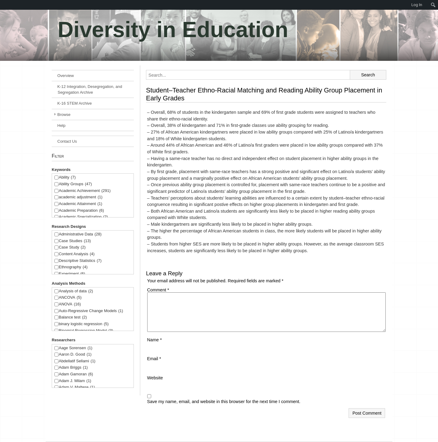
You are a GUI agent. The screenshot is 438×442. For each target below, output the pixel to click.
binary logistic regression (84, 324)
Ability (67, 177)
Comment (158, 289)
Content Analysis (77, 254)
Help (61, 125)
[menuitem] (3, 5)
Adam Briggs (73, 368)
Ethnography (73, 267)
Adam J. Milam (75, 381)
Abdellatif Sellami (77, 361)
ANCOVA (70, 298)
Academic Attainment (80, 204)
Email (154, 358)
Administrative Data (80, 234)
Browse (64, 114)
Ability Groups (75, 184)
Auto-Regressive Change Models (91, 311)
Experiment (72, 274)
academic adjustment (81, 197)
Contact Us (67, 141)
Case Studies (75, 241)
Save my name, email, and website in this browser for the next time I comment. (224, 401)
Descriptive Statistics (80, 261)
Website (155, 377)
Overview (65, 75)
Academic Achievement (84, 191)
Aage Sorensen (75, 348)
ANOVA (70, 304)
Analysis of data (76, 291)
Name (154, 339)
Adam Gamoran (76, 374)
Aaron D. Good (75, 354)
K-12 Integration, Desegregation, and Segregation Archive (89, 89)
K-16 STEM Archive (74, 103)
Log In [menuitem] (416, 4)
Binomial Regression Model (86, 331)
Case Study (72, 247)
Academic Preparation (81, 211)
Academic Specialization (83, 217)
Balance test (73, 317)
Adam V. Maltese (77, 387)
